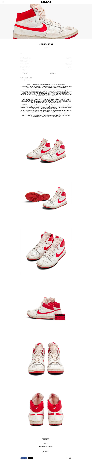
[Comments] (70, 458)
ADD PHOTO (45, 451)
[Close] (2, 2)
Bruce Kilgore (27, 79)
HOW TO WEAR (46, 439)
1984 (22, 79)
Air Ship (26, 77)
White (31, 77)
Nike (22, 77)
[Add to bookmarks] (66, 458)
